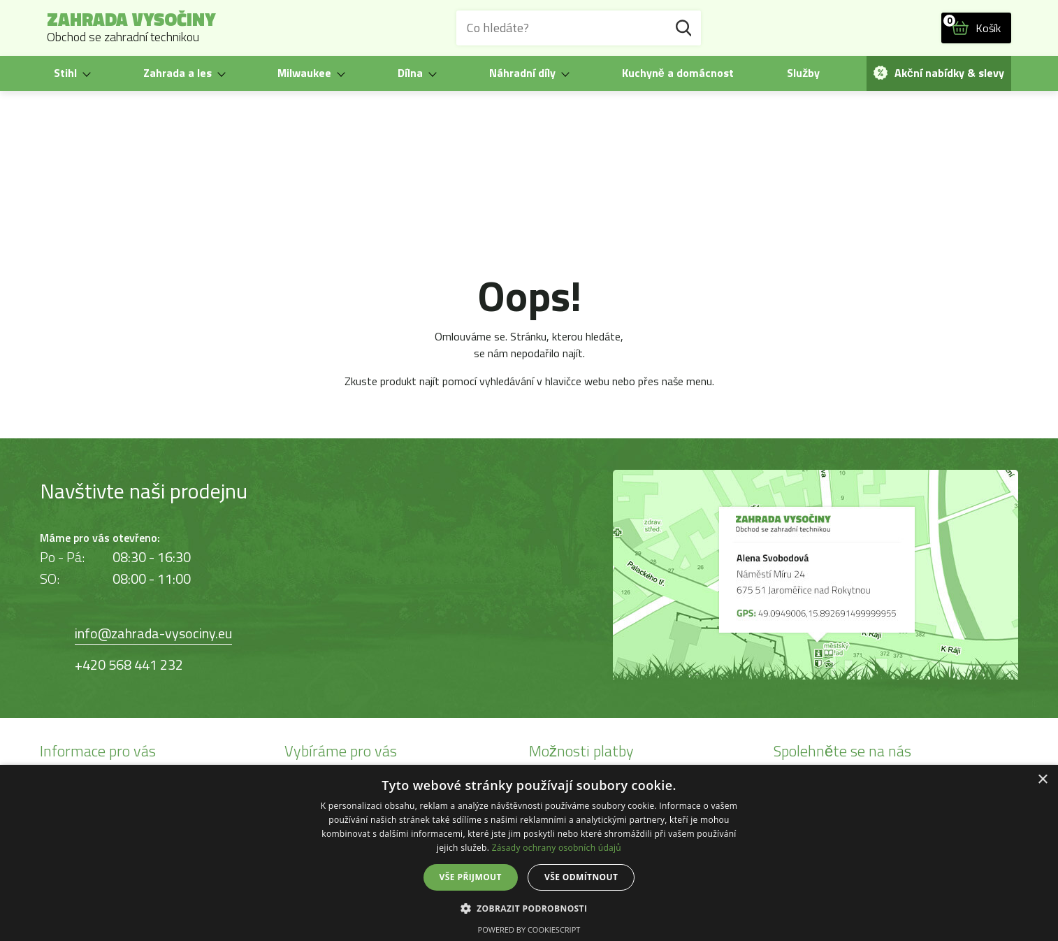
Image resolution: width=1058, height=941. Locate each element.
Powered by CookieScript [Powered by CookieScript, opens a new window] (529, 929)
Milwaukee (304, 72)
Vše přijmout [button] (471, 877)
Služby (803, 72)
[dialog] (529, 853)
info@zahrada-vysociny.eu (153, 633)
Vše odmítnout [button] (581, 877)
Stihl (65, 72)
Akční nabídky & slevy (939, 72)
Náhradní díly (522, 72)
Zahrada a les (177, 72)
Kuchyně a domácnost (678, 72)
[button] (529, 907)
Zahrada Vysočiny (131, 27)
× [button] (1042, 780)
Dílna (410, 72)
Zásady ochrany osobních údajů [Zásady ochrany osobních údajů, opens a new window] (556, 848)
